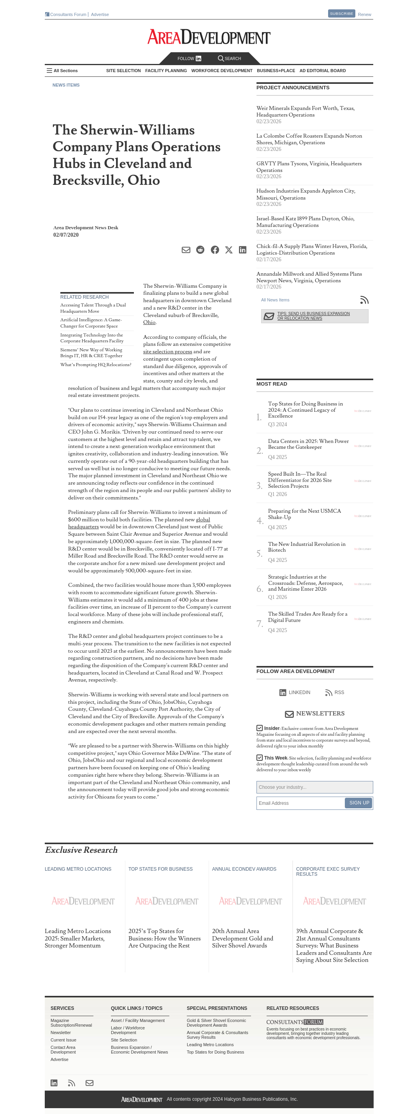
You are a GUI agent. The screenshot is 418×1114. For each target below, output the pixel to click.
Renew (364, 14)
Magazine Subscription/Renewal (71, 1022)
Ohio (149, 322)
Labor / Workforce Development (128, 1030)
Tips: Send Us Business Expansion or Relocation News (313, 316)
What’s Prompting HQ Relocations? (96, 365)
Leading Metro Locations (210, 1044)
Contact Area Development (63, 1049)
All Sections (66, 70)
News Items (66, 85)
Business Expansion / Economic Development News (139, 1049)
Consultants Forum (68, 14)
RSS (334, 693)
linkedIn (294, 693)
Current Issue (63, 1040)
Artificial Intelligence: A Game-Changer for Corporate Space (91, 323)
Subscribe (341, 13)
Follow (189, 58)
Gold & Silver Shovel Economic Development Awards (216, 1022)
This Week (313, 764)
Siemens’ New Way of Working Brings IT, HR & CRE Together (91, 353)
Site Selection (124, 1040)
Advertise (100, 14)
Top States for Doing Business (215, 1052)
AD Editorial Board (323, 70)
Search (229, 58)
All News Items (275, 300)
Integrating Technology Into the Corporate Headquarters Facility (91, 338)
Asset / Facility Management (138, 1020)
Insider (313, 737)
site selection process (167, 351)
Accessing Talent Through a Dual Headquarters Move (93, 308)
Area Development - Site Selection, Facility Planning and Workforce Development (209, 36)
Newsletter (61, 1032)
